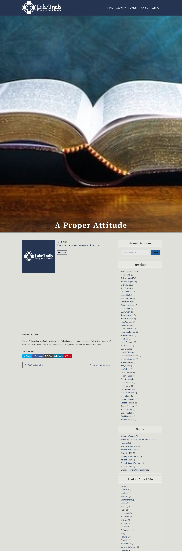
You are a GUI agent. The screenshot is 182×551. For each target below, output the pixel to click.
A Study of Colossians (130, 459)
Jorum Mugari (126, 379)
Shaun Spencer (127, 275)
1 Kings (124, 523)
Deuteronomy (127, 503)
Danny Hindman (127, 308)
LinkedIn (58, 359)
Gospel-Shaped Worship (131, 466)
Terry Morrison (127, 318)
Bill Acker (125, 288)
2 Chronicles (126, 533)
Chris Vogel (125, 312)
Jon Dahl (124, 342)
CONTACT (156, 7)
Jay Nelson (125, 399)
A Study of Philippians (130, 453)
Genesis (124, 489)
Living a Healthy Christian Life (134, 473)
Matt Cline (125, 389)
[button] (125, 7)
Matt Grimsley (127, 345)
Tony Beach (126, 369)
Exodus (124, 493)
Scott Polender (127, 406)
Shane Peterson (127, 409)
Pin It (68, 359)
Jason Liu (125, 298)
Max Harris (125, 278)
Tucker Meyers (127, 322)
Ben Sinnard (126, 382)
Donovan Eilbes (127, 416)
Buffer (48, 359)
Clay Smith (125, 315)
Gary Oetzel (126, 349)
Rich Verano (126, 281)
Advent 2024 (126, 463)
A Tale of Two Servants (99, 368)
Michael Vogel (127, 285)
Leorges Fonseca (128, 392)
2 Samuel (125, 520)
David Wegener (127, 419)
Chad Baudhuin (127, 386)
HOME (110, 7)
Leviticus (124, 496)
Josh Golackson (127, 396)
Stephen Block (127, 339)
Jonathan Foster (128, 335)
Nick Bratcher (126, 301)
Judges (123, 510)
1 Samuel (125, 516)
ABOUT (120, 7)
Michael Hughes (127, 423)
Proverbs (124, 543)
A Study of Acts (127, 439)
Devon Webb (126, 328)
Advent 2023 (126, 456)
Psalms (124, 540)
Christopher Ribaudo (129, 359)
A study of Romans (129, 449)
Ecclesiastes (126, 547)
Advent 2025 (126, 469)
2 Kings (124, 526)
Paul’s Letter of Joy (34, 368)
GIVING (144, 7)
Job (122, 537)
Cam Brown (126, 305)
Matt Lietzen (126, 413)
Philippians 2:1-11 (30, 338)
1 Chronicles (126, 530)
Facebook (38, 359)
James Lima (126, 403)
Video (62, 256)
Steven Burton (127, 365)
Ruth (123, 513)
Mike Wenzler (126, 325)
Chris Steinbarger (128, 362)
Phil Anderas (126, 295)
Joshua (124, 506)
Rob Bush (125, 291)
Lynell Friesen (127, 355)
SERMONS (133, 7)
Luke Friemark (127, 332)
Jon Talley (125, 372)
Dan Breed (125, 352)
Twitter (27, 359)
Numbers (125, 500)
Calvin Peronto (127, 376)
